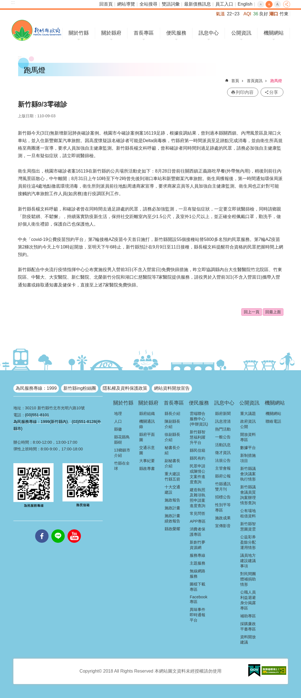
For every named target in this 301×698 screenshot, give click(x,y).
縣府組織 (147, 413)
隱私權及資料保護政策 (125, 388)
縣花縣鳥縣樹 (122, 439)
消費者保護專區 (197, 532)
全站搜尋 (148, 4)
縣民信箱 (197, 450)
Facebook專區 (198, 599)
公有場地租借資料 (248, 513)
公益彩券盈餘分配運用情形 (248, 542)
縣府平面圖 (147, 437)
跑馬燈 (276, 80)
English (245, 4)
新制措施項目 (248, 458)
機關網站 (274, 33)
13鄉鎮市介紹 (122, 453)
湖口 (273, 13)
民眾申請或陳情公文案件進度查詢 (197, 474)
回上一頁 (251, 312)
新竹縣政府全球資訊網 (36, 30)
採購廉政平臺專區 (248, 626)
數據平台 (248, 447)
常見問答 (197, 513)
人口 (118, 421)
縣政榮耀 (172, 529)
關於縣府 (111, 33)
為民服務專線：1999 (36, 388)
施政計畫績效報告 (172, 518)
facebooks (42, 529)
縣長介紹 (172, 413)
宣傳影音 (223, 526)
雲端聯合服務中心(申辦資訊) (199, 418)
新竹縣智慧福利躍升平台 (197, 437)
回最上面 (273, 312)
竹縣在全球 (122, 466)
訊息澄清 (223, 421)
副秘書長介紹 (172, 463)
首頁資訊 (255, 80)
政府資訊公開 (248, 424)
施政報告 (172, 500)
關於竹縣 (79, 33)
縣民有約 (197, 458)
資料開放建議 (248, 639)
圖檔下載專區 (197, 587)
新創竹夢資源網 (197, 545)
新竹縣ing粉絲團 (79, 388)
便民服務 (176, 33)
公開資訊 (241, 33)
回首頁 (106, 4)
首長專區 (144, 33)
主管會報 (223, 468)
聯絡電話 (273, 421)
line (58, 529)
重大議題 (248, 413)
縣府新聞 (223, 413)
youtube (74, 529)
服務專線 (197, 555)
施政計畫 (172, 508)
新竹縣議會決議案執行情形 (248, 473)
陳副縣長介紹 (172, 424)
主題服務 (197, 563)
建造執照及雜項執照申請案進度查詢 (197, 497)
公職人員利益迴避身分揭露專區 (248, 600)
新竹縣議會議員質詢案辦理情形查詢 (248, 495)
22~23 (233, 13)
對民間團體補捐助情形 (248, 579)
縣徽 (118, 429)
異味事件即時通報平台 (197, 614)
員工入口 (224, 4)
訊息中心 (209, 33)
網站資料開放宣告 (172, 388)
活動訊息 (223, 445)
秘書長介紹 (172, 450)
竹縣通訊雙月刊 (223, 486)
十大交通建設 (172, 489)
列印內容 (245, 92)
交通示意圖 (147, 450)
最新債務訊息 (197, 4)
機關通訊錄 (147, 424)
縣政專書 (147, 468)
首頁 (235, 80)
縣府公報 (223, 476)
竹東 (284, 13)
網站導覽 (126, 4)
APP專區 (198, 521)
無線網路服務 (197, 574)
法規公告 (223, 460)
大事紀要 (147, 460)
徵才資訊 (223, 452)
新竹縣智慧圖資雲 (248, 526)
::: (13, 2)
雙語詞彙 (171, 4)
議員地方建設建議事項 (248, 560)
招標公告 (223, 497)
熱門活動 (223, 429)
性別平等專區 (223, 507)
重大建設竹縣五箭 (172, 476)
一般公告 (223, 437)
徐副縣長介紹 (172, 437)
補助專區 (248, 616)
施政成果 (223, 518)
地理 (118, 413)
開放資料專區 (248, 437)
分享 (286, 4)
